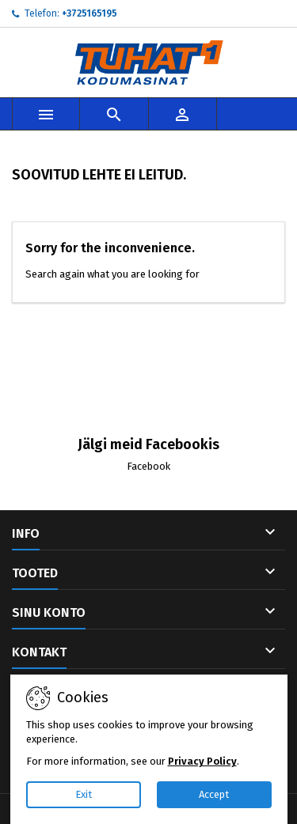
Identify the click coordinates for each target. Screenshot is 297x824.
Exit (83, 794)
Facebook (148, 466)
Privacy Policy (202, 761)
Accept (214, 794)
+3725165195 (89, 13)
